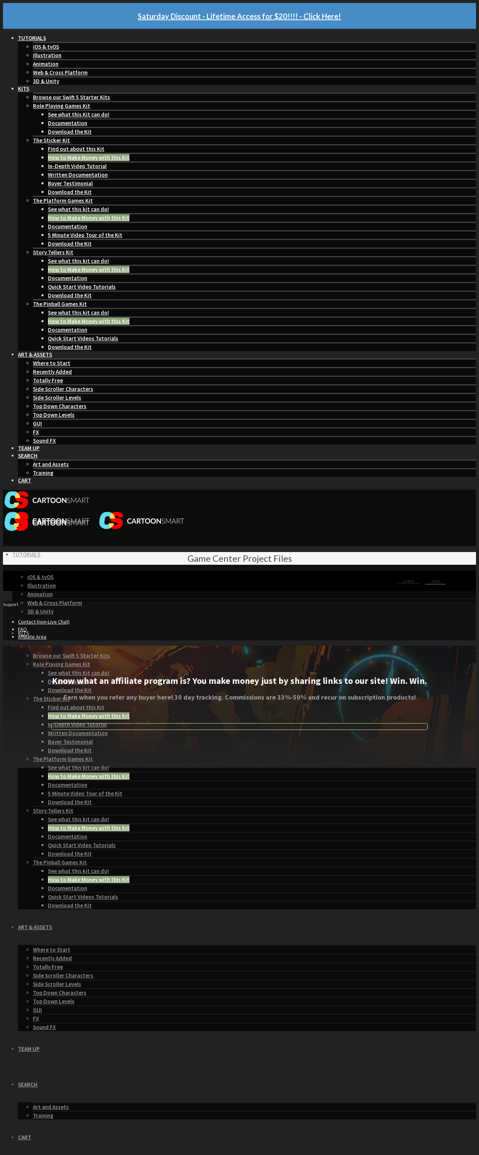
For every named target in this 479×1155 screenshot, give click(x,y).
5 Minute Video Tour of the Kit (85, 235)
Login (408, 581)
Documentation (67, 123)
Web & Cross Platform (60, 72)
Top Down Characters (59, 406)
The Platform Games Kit (63, 200)
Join (435, 581)
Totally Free (48, 380)
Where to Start (51, 363)
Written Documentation (78, 174)
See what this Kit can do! (78, 114)
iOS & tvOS (46, 46)
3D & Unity (46, 81)
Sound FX (44, 440)
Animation (45, 63)
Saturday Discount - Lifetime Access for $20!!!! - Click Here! (239, 16)
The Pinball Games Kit (60, 303)
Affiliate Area (32, 636)
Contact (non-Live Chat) (44, 621)
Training (43, 472)
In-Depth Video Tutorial (77, 166)
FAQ (22, 629)
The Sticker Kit (51, 140)
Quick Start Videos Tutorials (83, 338)
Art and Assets (51, 464)
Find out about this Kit (76, 148)
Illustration (47, 55)
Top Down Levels (53, 414)
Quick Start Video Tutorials (82, 286)
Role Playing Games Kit (61, 105)
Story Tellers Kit (53, 252)
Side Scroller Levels (57, 397)
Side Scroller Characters (63, 388)
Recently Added (52, 371)
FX (36, 432)
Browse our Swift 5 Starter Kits (71, 97)
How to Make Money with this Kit (88, 157)
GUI (37, 423)
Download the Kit (70, 131)
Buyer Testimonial (70, 183)
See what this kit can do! (78, 209)
